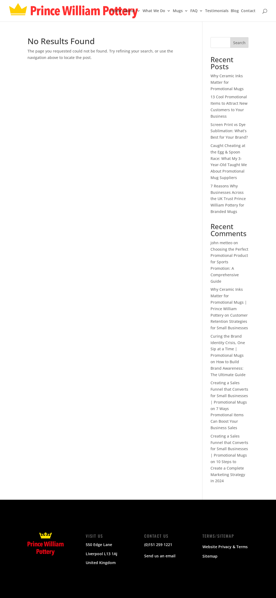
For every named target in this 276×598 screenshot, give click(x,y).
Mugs (178, 11)
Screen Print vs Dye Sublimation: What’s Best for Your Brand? (229, 131)
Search (239, 42)
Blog (235, 11)
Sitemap (210, 556)
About (129, 11)
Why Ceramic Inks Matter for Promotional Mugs (227, 82)
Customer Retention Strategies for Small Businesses (229, 322)
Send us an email (159, 555)
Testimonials (217, 11)
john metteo (221, 242)
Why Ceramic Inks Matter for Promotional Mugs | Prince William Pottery (229, 302)
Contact (248, 11)
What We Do (154, 11)
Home (116, 11)
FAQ (194, 11)
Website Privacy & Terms (225, 546)
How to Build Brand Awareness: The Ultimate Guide (228, 368)
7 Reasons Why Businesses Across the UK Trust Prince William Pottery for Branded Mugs (228, 198)
